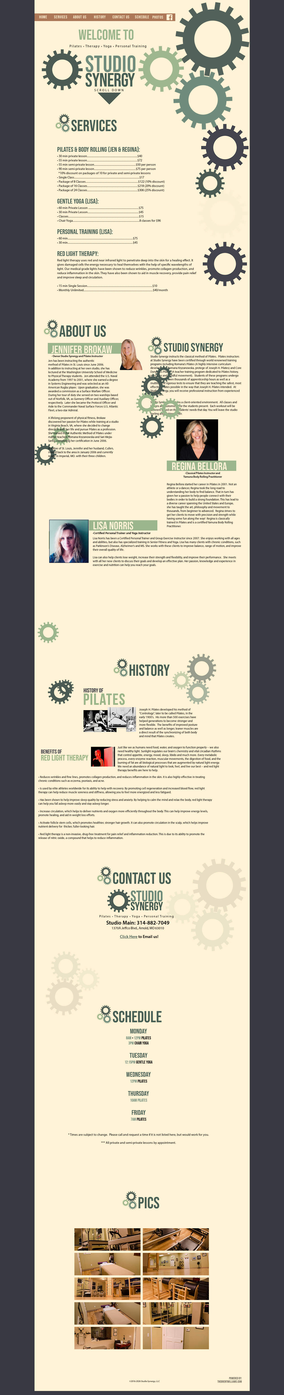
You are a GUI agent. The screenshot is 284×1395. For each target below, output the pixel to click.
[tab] (107, 1239)
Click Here (128, 936)
